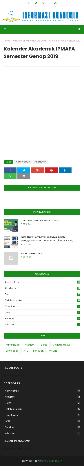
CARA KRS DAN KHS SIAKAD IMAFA (40, 220)
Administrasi (23, 161)
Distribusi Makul (42, 300)
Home (7, 40)
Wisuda (42, 324)
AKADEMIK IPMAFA (53, 461)
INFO (42, 312)
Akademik (18, 40)
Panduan (42, 318)
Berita (42, 294)
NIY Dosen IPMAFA (31, 253)
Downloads (42, 306)
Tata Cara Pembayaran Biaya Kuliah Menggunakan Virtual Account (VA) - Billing (47, 238)
